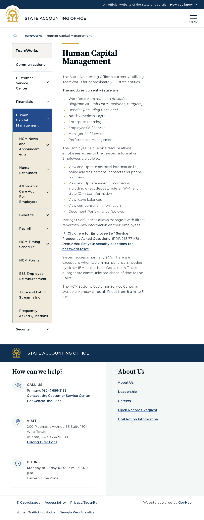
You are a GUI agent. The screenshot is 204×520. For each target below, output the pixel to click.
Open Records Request (137, 410)
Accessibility (55, 502)
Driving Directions (42, 442)
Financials (24, 102)
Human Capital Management (27, 120)
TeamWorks (32, 35)
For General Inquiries (44, 401)
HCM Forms (29, 260)
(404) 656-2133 (54, 390)
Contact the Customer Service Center (58, 396)
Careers (124, 401)
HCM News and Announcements (29, 146)
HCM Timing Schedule (29, 244)
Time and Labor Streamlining (32, 294)
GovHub (185, 502)
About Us (126, 382)
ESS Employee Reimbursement (32, 276)
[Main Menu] (193, 18)
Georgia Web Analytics (77, 512)
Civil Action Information (138, 419)
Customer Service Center (24, 83)
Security (23, 329)
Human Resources (28, 170)
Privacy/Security (83, 502)
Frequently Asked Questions (33, 313)
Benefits (26, 215)
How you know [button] (181, 4)
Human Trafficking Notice (36, 512)
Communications (30, 65)
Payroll (25, 228)
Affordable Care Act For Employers (28, 194)
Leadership (127, 392)
